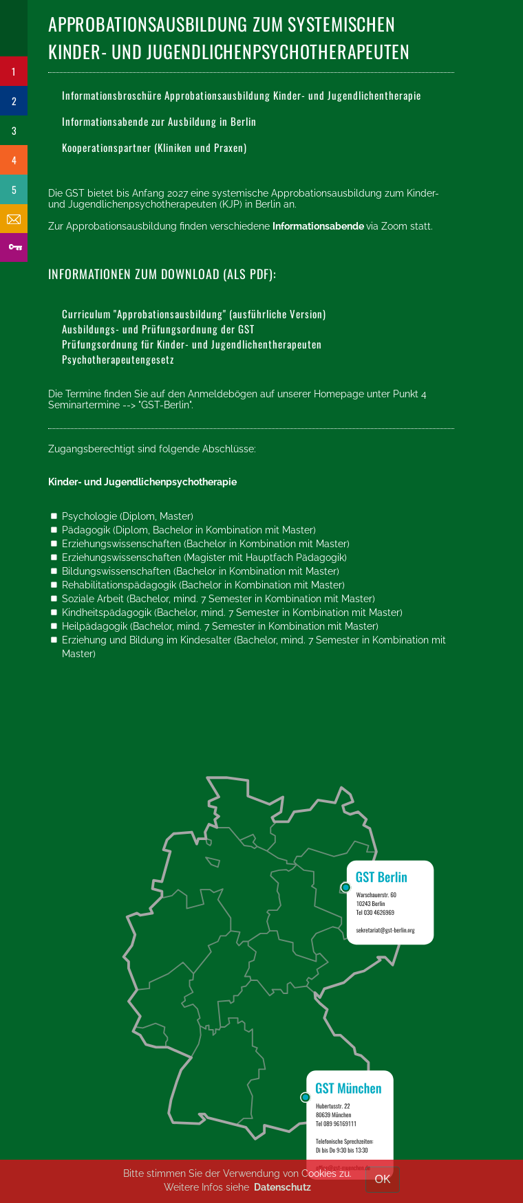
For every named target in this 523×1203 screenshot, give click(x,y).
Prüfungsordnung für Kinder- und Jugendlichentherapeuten (192, 343)
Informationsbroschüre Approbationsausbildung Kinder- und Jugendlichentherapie (241, 94)
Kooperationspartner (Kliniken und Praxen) (154, 147)
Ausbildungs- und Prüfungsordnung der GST (158, 328)
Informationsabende (319, 226)
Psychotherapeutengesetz (118, 358)
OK (382, 1179)
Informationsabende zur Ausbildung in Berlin (159, 121)
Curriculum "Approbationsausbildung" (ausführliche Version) (194, 313)
